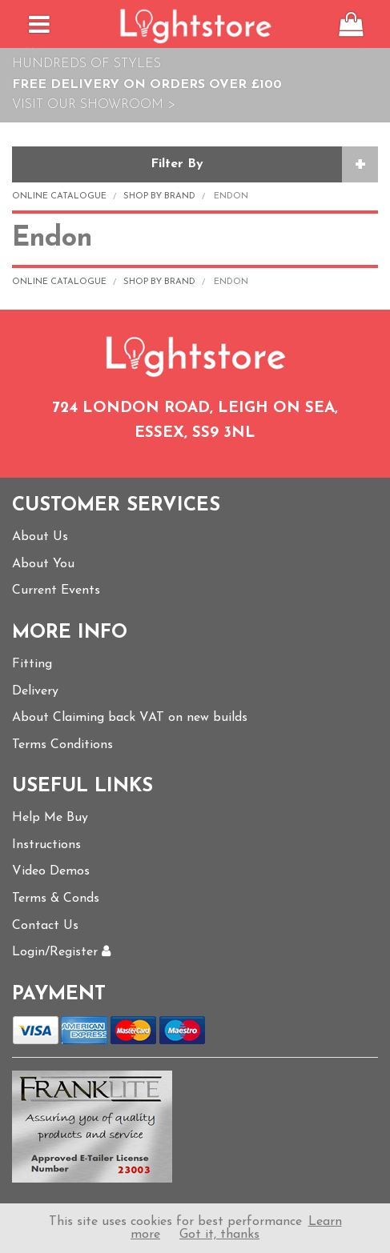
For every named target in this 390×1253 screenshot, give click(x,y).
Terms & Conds (55, 898)
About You (43, 564)
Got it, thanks (219, 1234)
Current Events (56, 590)
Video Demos (51, 871)
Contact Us (45, 925)
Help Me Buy (50, 817)
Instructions (46, 845)
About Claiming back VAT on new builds (129, 717)
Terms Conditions (62, 745)
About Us (40, 536)
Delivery (35, 691)
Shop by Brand (159, 196)
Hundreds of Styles (86, 64)
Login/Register (61, 952)
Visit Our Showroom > (93, 104)
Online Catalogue (59, 196)
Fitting (32, 664)
